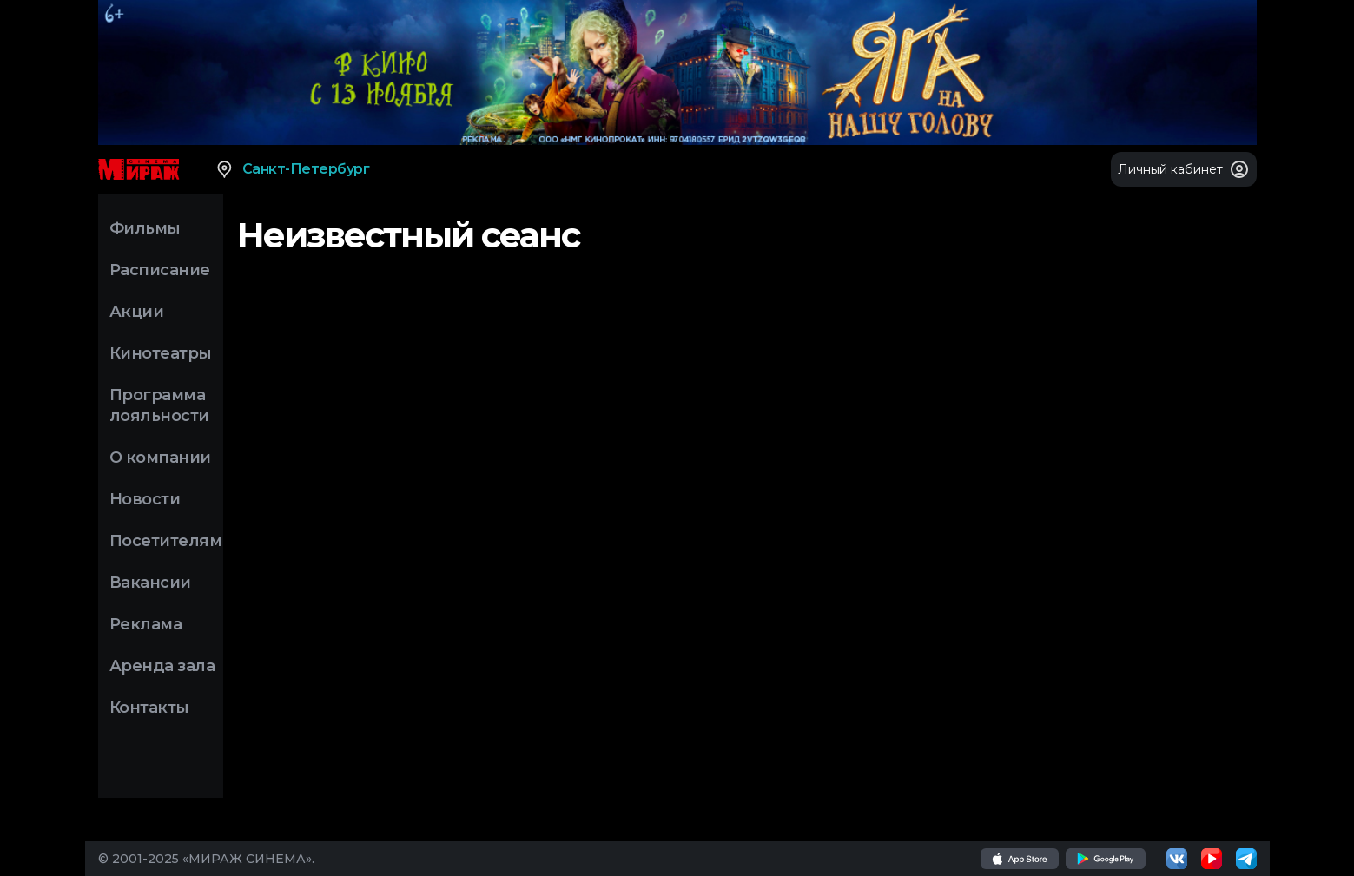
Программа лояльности (159, 405)
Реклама (145, 624)
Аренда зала (162, 665)
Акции (136, 311)
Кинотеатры (160, 353)
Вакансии (150, 582)
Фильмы (145, 228)
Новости (145, 499)
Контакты (149, 707)
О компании (160, 457)
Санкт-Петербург (292, 169)
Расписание (159, 270)
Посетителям (165, 540)
